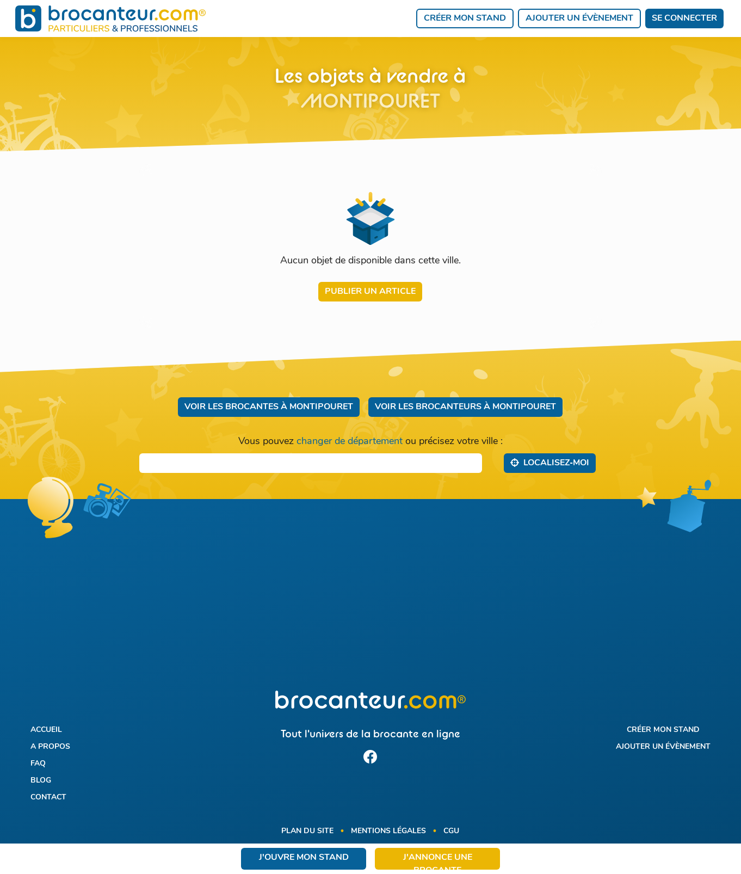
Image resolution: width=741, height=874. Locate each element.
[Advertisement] (370, 601)
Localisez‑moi (549, 462)
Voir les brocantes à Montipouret (268, 407)
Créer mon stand (465, 18)
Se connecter (684, 18)
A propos (50, 747)
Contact (48, 797)
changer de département (350, 441)
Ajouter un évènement (579, 18)
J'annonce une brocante (437, 861)
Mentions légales (388, 831)
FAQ (38, 764)
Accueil (46, 730)
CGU (451, 831)
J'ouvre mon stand (304, 857)
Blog (40, 781)
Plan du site (307, 831)
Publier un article (370, 291)
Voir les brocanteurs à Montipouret (465, 407)
